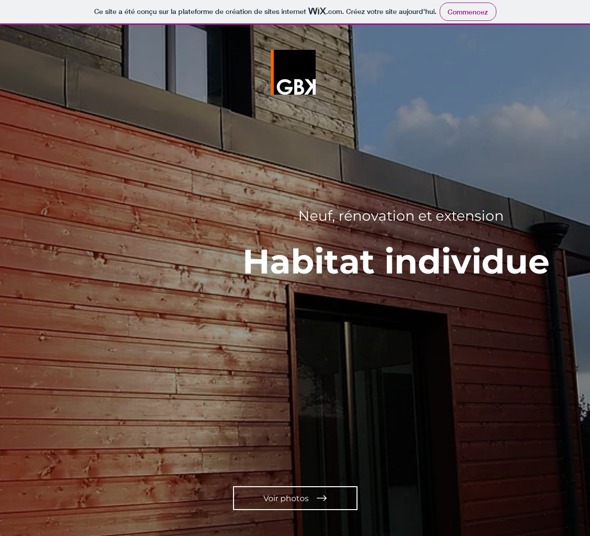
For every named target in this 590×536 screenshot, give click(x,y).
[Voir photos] (295, 498)
